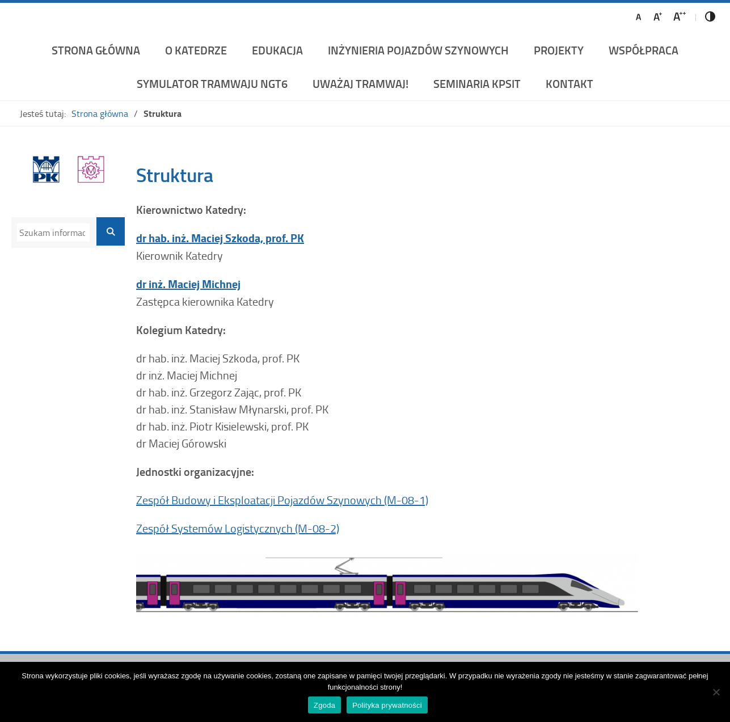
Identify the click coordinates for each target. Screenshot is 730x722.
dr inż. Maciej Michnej (188, 284)
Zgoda (324, 705)
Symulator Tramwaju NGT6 (212, 83)
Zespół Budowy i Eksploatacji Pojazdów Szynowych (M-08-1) (282, 500)
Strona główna (96, 50)
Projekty (559, 50)
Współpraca (643, 50)
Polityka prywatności (387, 705)
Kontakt (569, 83)
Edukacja (277, 50)
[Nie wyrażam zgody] (715, 692)
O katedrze (196, 50)
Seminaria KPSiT (477, 83)
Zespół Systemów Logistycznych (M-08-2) (237, 528)
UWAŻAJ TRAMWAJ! (360, 83)
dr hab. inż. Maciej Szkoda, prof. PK (220, 238)
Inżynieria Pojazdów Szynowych (418, 50)
